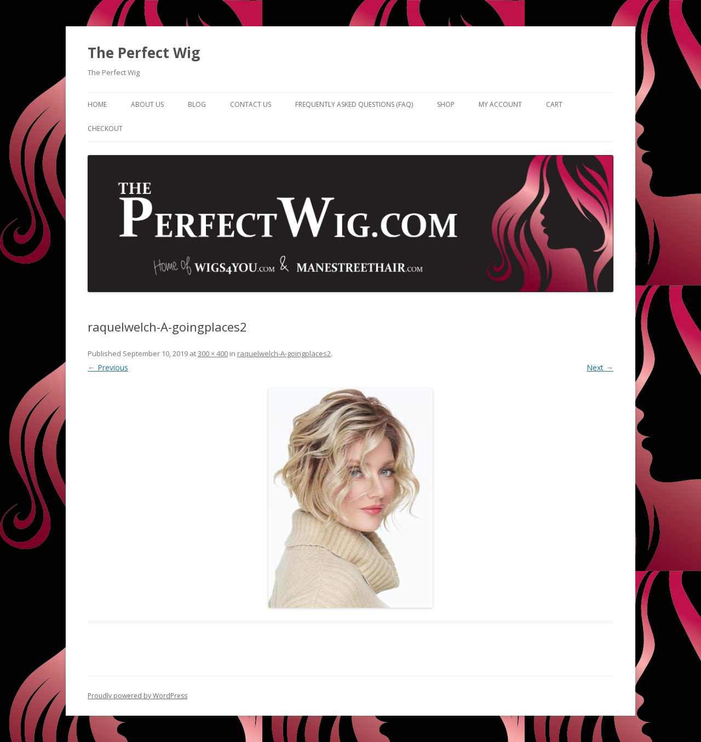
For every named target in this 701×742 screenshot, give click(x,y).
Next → (600, 367)
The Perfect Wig (144, 52)
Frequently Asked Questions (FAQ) (354, 104)
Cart (554, 104)
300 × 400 (213, 353)
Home (97, 104)
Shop (446, 104)
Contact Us (250, 104)
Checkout (105, 128)
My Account (500, 104)
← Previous (108, 367)
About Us (147, 104)
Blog (197, 104)
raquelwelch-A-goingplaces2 (284, 353)
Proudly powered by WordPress (137, 695)
